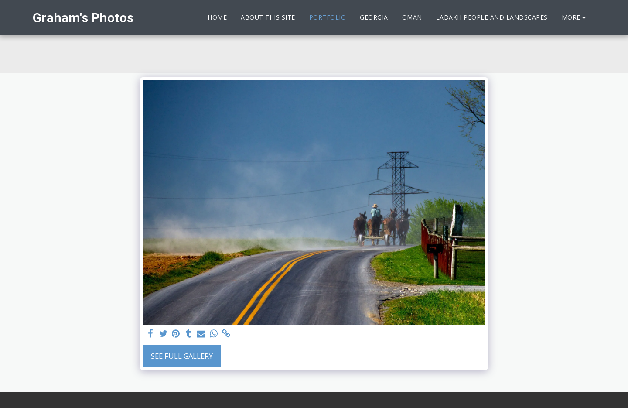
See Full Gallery (182, 356)
